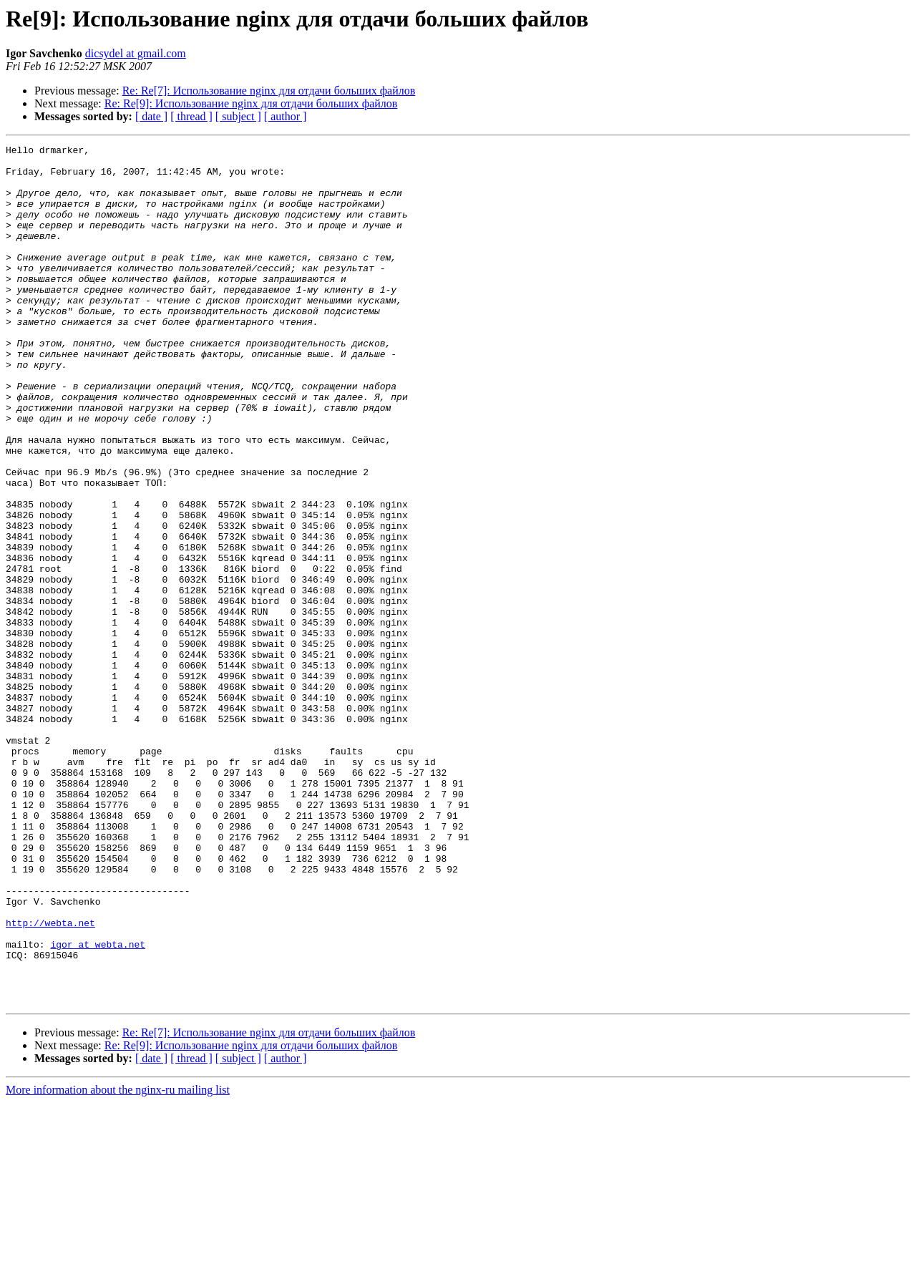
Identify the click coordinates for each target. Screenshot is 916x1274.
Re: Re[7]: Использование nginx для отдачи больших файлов (269, 90)
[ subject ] (238, 116)
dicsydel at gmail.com (135, 53)
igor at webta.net (97, 1105)
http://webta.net (50, 1079)
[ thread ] (191, 116)
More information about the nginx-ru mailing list (118, 1261)
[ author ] (285, 116)
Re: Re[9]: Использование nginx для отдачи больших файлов (251, 103)
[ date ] (151, 116)
